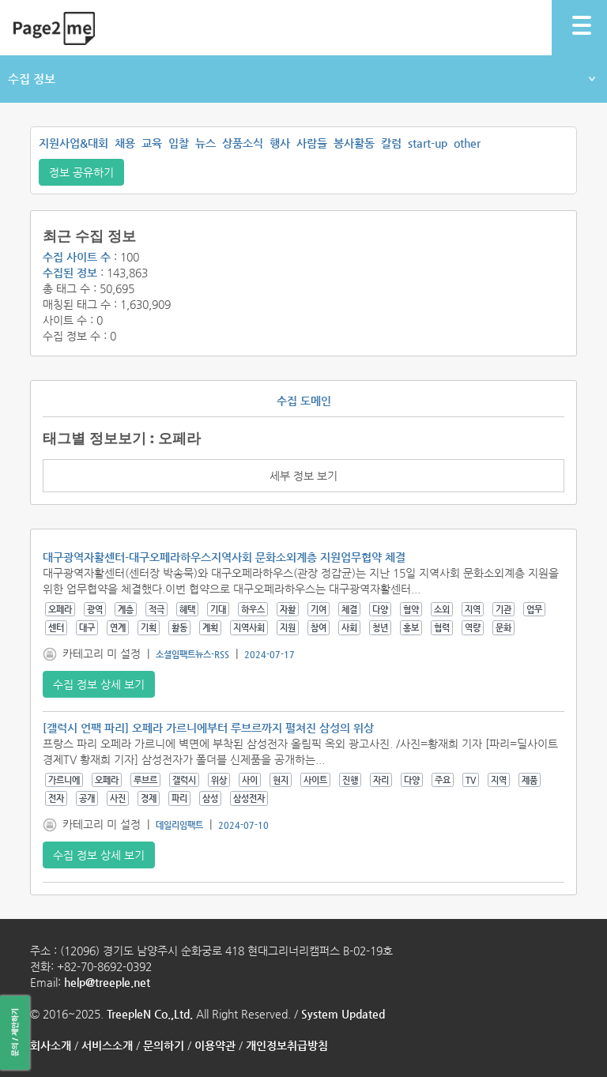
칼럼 (391, 143)
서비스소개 (107, 1045)
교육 (151, 143)
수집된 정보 (70, 272)
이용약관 (215, 1045)
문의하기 (163, 1045)
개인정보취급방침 (287, 1045)
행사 (280, 143)
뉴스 (205, 143)
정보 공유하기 (81, 172)
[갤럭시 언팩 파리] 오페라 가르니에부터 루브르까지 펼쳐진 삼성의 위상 (208, 727)
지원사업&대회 (73, 143)
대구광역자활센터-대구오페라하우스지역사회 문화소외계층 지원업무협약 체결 (224, 557)
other (467, 143)
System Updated (343, 1013)
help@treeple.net (107, 982)
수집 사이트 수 (77, 256)
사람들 (311, 143)
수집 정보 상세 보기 (99, 684)
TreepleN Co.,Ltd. (150, 1013)
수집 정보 (301, 78)
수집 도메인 (304, 400)
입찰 (178, 143)
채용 (125, 143)
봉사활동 (354, 143)
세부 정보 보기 (303, 475)
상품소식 (242, 143)
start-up (427, 143)
